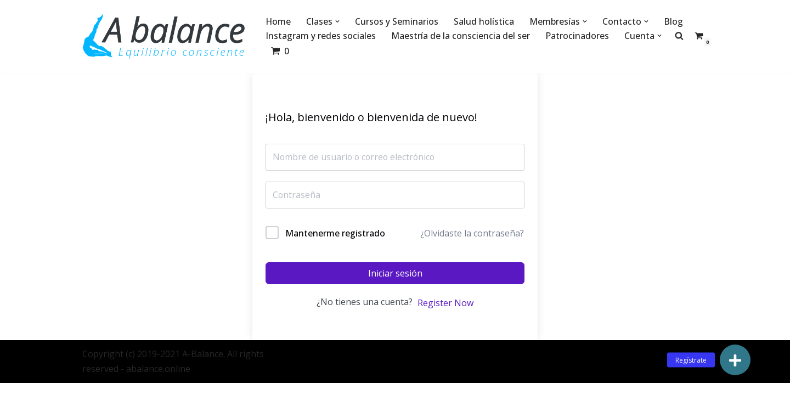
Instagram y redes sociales (321, 36)
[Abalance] (164, 37)
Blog (674, 21)
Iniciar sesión (395, 274)
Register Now (445, 303)
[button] (338, 21)
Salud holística (484, 21)
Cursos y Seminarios (397, 21)
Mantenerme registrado (335, 233)
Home (278, 21)
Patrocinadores (577, 36)
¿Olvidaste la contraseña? (472, 234)
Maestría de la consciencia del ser (460, 36)
